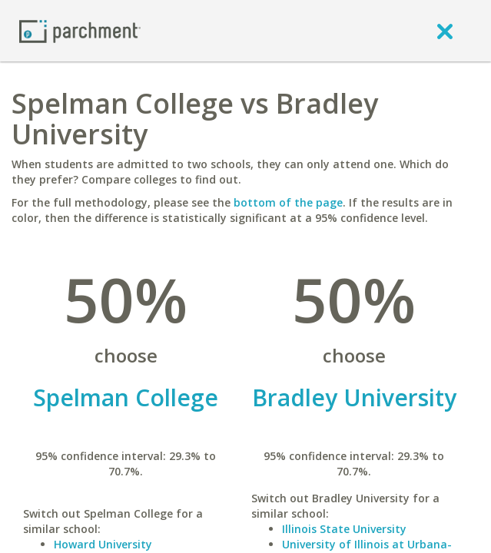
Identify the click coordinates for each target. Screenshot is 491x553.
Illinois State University (344, 529)
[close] (445, 31)
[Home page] (80, 30)
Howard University (103, 544)
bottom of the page (288, 202)
